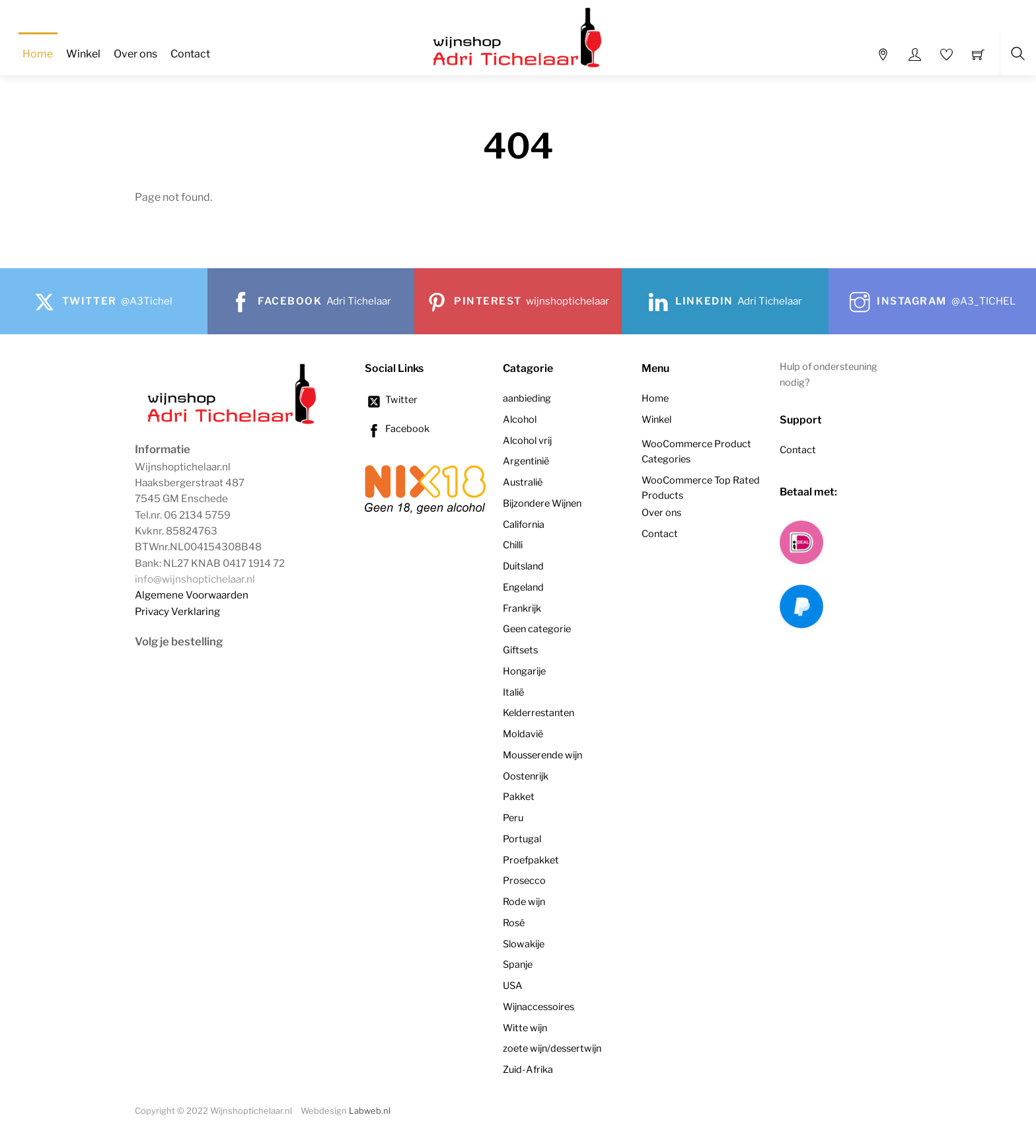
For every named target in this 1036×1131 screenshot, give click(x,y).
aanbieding (527, 398)
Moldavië (523, 734)
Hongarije (524, 671)
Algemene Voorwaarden (191, 595)
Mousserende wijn (542, 755)
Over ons (135, 54)
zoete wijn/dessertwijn (552, 1048)
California (523, 524)
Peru (513, 818)
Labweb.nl (369, 1111)
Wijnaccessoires (538, 1007)
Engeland (523, 587)
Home (37, 54)
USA (513, 986)
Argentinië (526, 461)
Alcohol (519, 419)
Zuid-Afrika (528, 1070)
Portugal (522, 839)
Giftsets (520, 650)
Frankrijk (522, 608)
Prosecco (524, 881)
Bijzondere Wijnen (542, 503)
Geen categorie (537, 629)
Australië (522, 482)
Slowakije (523, 944)
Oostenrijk (525, 776)
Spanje (518, 964)
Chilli (513, 545)
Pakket (519, 797)
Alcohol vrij (527, 441)
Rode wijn (524, 902)
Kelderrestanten (538, 713)
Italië (513, 692)
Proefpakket (531, 860)
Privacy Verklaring (177, 611)
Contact (190, 54)
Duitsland (523, 566)
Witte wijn (525, 1028)
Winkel (83, 54)
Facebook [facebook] (397, 429)
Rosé (514, 923)
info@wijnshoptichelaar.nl (195, 579)
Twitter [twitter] (391, 400)
